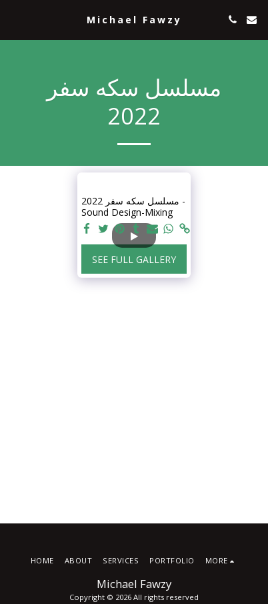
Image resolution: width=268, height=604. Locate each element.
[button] (14, 19)
